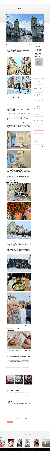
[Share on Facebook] (24, 44)
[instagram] (47, 449)
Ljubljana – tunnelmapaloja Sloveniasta (38, 146)
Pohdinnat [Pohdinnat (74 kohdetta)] (36, 121)
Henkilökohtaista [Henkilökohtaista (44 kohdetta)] (40, 87)
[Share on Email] (29, 44)
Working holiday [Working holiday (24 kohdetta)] (39, 127)
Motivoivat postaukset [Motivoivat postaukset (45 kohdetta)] (36, 95)
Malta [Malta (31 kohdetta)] (40, 93)
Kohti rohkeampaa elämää (10, 427)
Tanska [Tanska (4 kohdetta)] (36, 100)
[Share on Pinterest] (27, 44)
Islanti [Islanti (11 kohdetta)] (39, 89)
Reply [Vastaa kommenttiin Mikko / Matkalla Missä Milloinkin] (9, 397)
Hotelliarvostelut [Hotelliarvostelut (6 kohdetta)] (41, 88)
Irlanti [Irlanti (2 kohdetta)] (36, 89)
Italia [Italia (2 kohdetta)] (41, 89)
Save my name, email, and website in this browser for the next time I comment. (16, 419)
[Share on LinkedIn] (28, 44)
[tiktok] (48, 449)
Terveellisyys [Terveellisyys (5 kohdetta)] (39, 100)
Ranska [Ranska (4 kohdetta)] (42, 121)
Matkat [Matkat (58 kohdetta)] (39, 94)
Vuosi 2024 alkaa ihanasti (37, 145)
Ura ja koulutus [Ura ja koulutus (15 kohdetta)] (39, 101)
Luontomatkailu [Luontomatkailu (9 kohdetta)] (36, 93)
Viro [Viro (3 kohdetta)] (42, 101)
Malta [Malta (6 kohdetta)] (42, 93)
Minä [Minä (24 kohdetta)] (41, 94)
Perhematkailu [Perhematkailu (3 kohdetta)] (41, 95)
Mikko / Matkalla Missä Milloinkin (14, 389)
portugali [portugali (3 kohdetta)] (39, 121)
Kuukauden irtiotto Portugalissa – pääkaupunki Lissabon (38, 143)
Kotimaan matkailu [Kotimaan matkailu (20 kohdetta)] (38, 115)
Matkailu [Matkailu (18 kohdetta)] (37, 94)
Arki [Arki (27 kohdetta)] (34, 83)
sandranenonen (26, 433)
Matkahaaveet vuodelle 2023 (28, 427)
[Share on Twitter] (25, 44)
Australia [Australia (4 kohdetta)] (40, 83)
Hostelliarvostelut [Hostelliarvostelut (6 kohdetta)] (36, 88)
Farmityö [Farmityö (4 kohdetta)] (37, 87)
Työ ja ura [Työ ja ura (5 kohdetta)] (36, 101)
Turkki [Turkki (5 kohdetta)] (42, 100)
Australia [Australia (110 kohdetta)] (37, 83)
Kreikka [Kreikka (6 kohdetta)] (41, 115)
